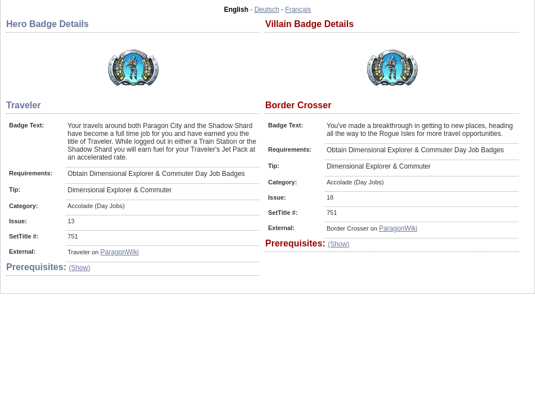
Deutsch (267, 10)
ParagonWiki (119, 252)
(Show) (79, 268)
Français (298, 10)
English (236, 10)
